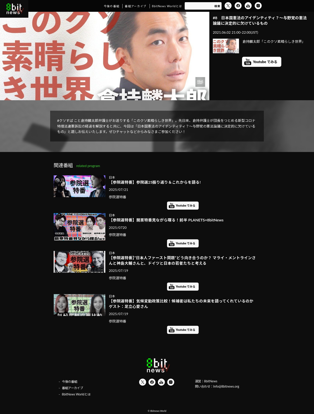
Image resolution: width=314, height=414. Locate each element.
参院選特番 (117, 197)
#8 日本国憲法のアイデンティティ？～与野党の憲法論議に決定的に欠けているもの (260, 21)
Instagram (258, 5)
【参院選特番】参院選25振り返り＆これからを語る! (155, 182)
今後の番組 (111, 6)
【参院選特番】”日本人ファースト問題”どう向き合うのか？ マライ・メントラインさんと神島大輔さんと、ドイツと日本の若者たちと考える (182, 260)
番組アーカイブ (135, 6)
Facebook (238, 5)
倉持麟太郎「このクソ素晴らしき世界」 (259, 41)
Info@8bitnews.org (226, 386)
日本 (112, 177)
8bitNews (210, 381)
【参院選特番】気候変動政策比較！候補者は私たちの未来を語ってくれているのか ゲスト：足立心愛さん (183, 304)
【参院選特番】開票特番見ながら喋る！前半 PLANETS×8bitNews (166, 220)
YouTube (248, 5)
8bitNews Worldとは (167, 6)
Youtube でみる (265, 62)
